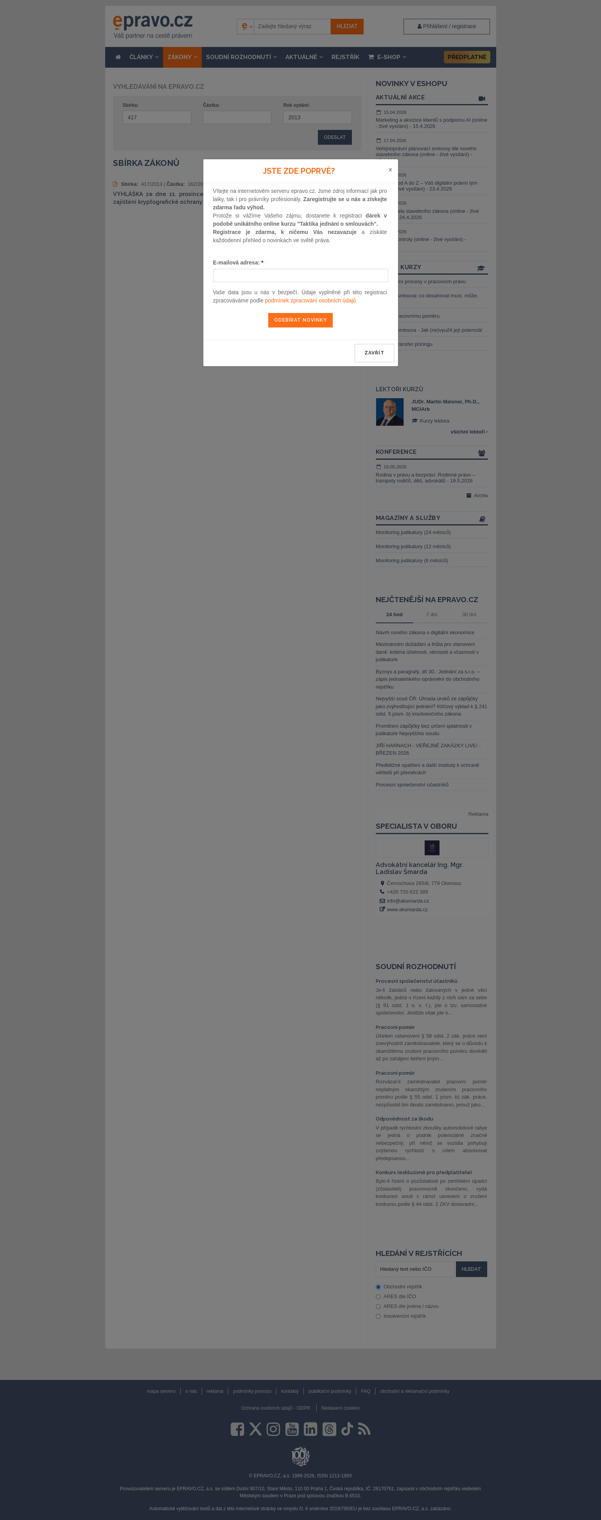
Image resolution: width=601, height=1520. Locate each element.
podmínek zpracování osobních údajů (310, 300)
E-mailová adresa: (238, 262)
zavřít (374, 353)
